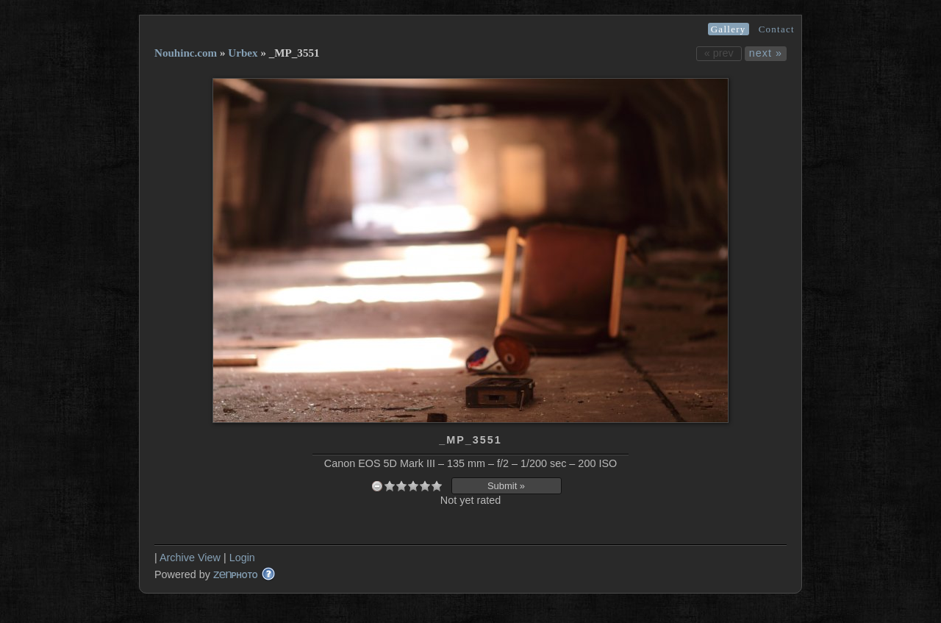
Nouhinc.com (185, 53)
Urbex (242, 53)
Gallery (728, 29)
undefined (377, 485)
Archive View (190, 557)
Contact (777, 29)
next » (765, 53)
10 (437, 485)
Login (242, 557)
